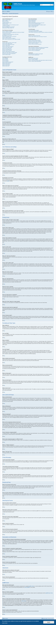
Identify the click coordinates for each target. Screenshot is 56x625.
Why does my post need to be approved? (9, 53)
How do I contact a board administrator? (34, 61)
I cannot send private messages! (33, 30)
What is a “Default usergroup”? (33, 25)
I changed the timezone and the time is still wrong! (10, 34)
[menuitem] (8, 11)
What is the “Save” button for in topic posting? (9, 52)
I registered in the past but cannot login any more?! (10, 24)
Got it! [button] (48, 622)
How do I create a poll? (6, 45)
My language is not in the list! (7, 35)
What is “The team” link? (32, 26)
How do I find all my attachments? (33, 54)
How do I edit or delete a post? (7, 43)
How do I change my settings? (7, 31)
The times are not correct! (6, 33)
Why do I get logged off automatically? (8, 26)
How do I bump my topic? (6, 54)
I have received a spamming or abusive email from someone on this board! (40, 32)
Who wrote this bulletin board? (33, 58)
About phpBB (27, 587)
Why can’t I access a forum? (6, 48)
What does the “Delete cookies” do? (8, 27)
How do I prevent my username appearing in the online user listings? (13, 32)
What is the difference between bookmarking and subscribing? (38, 47)
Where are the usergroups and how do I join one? (36, 22)
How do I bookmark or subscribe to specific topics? (36, 48)
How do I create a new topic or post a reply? (9, 42)
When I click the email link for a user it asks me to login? (11, 39)
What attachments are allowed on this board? (35, 53)
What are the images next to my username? (9, 36)
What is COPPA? (5, 20)
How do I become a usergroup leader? (34, 23)
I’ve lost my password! (5, 25)
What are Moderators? (32, 20)
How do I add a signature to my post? (8, 44)
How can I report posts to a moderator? (8, 51)
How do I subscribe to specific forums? (34, 49)
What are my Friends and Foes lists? (34, 35)
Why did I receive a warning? (7, 50)
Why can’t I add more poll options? (7, 46)
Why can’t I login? (5, 23)
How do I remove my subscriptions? (34, 50)
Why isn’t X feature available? (33, 59)
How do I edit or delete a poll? (7, 47)
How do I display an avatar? (6, 37)
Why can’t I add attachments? (7, 49)
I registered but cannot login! (7, 22)
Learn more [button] (4, 623)
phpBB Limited (31, 586)
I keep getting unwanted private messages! (35, 31)
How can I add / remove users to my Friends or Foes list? (37, 36)
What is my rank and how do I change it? (8, 38)
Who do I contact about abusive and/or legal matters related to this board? (40, 60)
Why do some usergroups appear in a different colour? (37, 24)
